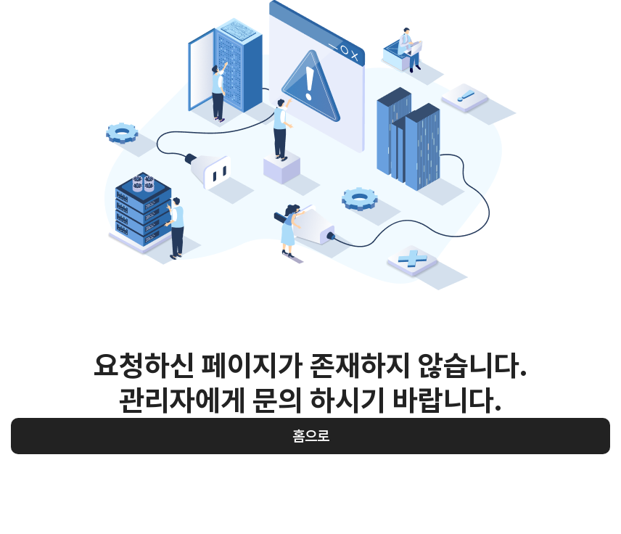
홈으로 (310, 436)
